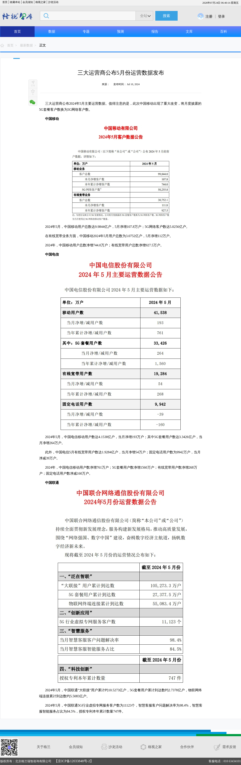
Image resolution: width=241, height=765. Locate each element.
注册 (209, 16)
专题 (86, 31)
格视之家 (40, 2)
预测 (120, 31)
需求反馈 (229, 747)
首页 (5, 2)
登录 (221, 16)
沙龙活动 (53, 2)
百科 (223, 31)
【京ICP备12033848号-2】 (73, 761)
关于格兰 (43, 747)
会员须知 (28, 2)
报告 (154, 31)
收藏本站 (15, 2)
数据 (51, 31)
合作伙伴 (187, 747)
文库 (189, 31)
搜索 (166, 16)
